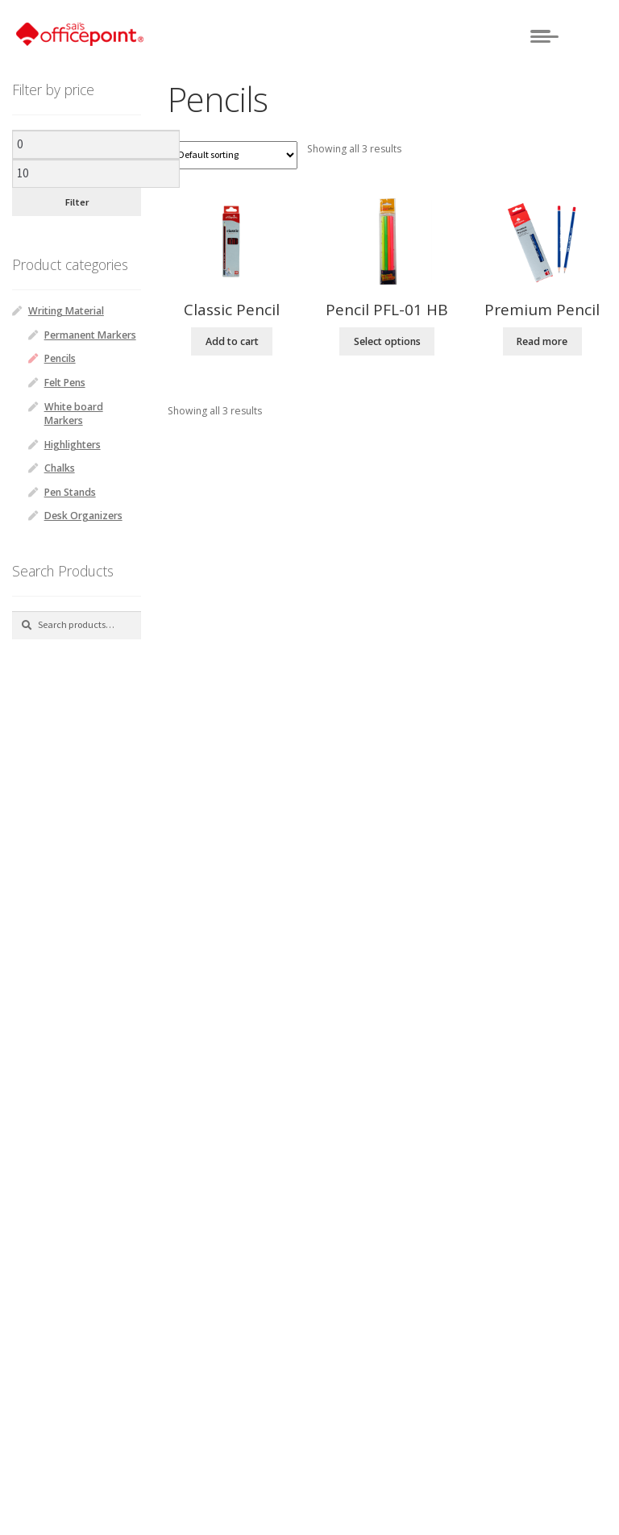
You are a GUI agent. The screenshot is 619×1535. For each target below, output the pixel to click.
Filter (77, 202)
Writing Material (66, 311)
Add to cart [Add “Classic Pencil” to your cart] (232, 341)
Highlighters (72, 444)
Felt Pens (64, 382)
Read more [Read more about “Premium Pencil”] (542, 341)
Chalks (59, 468)
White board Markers (73, 413)
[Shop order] (232, 155)
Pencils (60, 358)
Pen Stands (70, 492)
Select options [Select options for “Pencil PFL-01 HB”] (387, 341)
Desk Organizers (83, 515)
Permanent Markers (90, 335)
